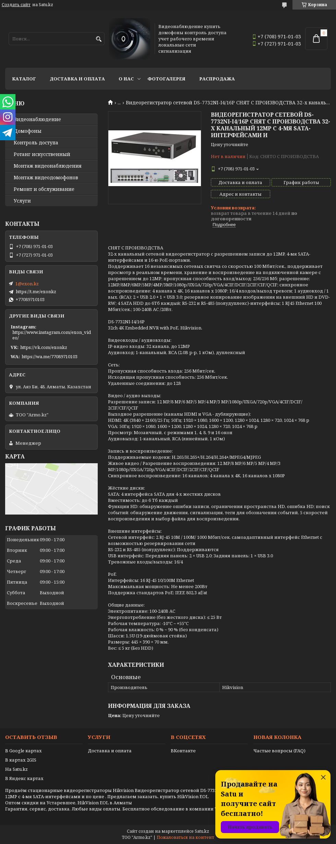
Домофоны (27, 131)
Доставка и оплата (77, 79)
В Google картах (23, 751)
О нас (126, 79)
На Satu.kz (16, 769)
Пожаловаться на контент (185, 837)
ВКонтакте (183, 751)
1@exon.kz (27, 283)
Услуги (22, 201)
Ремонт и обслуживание (44, 189)
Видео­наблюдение (37, 119)
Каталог (24, 79)
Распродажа (217, 79)
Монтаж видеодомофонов (46, 177)
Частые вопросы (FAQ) (279, 751)
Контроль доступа (36, 143)
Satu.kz (202, 831)
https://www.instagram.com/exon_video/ (51, 334)
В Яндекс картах (24, 778)
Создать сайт (16, 4)
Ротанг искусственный (42, 154)
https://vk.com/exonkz (43, 347)
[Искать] (99, 39)
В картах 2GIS (20, 760)
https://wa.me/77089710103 (49, 356)
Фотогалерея (166, 79)
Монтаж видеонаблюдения (48, 166)
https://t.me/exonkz (36, 291)
